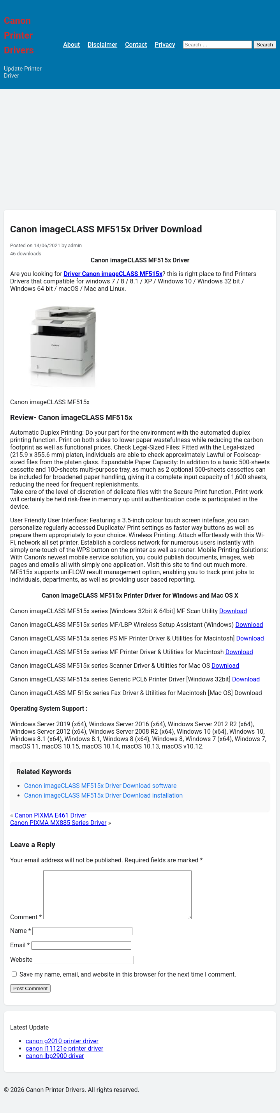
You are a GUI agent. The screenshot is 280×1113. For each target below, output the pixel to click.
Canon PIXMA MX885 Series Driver (58, 822)
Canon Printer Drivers (19, 35)
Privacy (165, 44)
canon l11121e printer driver (64, 1058)
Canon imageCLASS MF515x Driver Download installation (103, 795)
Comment (26, 926)
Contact (136, 44)
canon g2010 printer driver (62, 1050)
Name (20, 940)
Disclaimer (102, 44)
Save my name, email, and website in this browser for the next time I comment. (127, 983)
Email (20, 954)
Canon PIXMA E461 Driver (50, 815)
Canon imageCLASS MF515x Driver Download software (100, 785)
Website (21, 969)
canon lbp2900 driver (55, 1065)
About (71, 44)
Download (233, 611)
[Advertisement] (140, 147)
